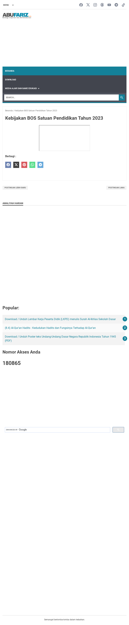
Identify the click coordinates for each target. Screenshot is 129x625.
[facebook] (8, 165)
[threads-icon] (102, 5)
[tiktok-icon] (123, 5)
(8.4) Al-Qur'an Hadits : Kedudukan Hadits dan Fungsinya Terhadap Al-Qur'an (50, 327)
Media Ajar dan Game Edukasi (21, 88)
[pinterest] (24, 165)
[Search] (61, 97)
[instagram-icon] (95, 5)
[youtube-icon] (109, 5)
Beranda (9, 71)
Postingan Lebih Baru (15, 188)
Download (10, 80)
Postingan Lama (116, 188)
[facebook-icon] (81, 5)
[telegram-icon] (116, 5)
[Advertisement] (78, 38)
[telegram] (40, 165)
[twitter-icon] (88, 5)
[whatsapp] (32, 165)
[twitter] (16, 165)
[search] (57, 429)
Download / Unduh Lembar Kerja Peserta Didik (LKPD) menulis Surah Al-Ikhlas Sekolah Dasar (60, 319)
